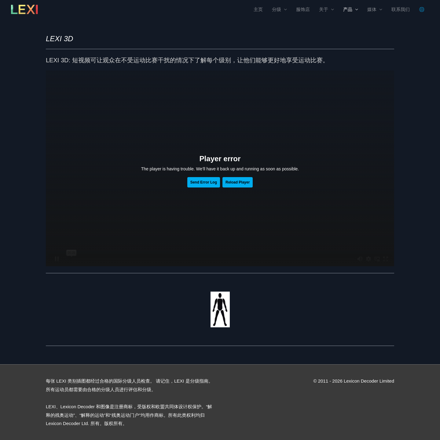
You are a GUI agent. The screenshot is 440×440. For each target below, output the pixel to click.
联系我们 (400, 9)
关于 (323, 9)
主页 (258, 9)
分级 (276, 9)
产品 (347, 9)
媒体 (371, 9)
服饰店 (303, 9)
